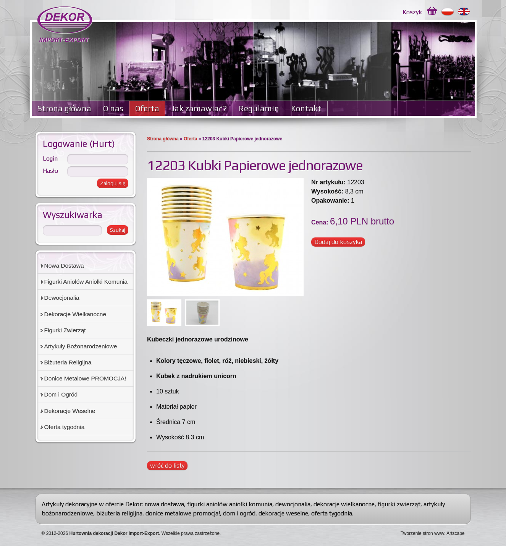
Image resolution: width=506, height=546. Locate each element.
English (464, 12)
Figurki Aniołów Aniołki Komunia (86, 281)
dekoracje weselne (283, 513)
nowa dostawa (164, 504)
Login (50, 158)
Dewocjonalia (61, 297)
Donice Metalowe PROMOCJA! (85, 378)
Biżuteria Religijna (68, 362)
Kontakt (306, 108)
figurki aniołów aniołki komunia (229, 504)
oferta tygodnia (331, 513)
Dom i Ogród (61, 394)
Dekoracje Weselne (69, 411)
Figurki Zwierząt (65, 330)
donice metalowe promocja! (182, 513)
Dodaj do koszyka (338, 241)
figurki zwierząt (399, 504)
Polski (447, 12)
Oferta (147, 108)
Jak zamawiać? (199, 108)
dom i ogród (239, 513)
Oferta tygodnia (64, 427)
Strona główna (64, 108)
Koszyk (412, 12)
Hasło (50, 170)
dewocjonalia (292, 504)
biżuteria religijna (119, 513)
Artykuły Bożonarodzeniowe (80, 346)
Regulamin (259, 108)
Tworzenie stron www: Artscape (432, 533)
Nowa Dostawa (64, 265)
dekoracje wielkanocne (344, 504)
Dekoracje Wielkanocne (75, 314)
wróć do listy (167, 465)
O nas (113, 108)
